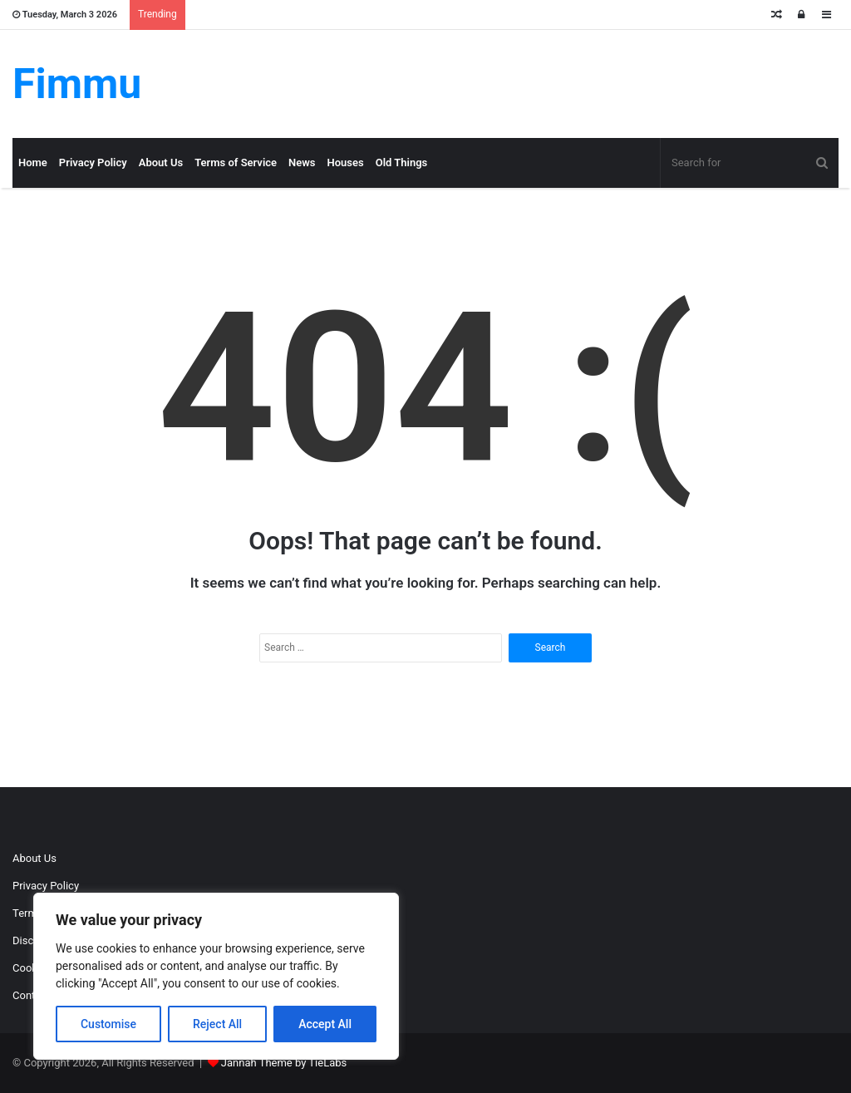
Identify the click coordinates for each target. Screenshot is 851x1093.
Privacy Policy (93, 162)
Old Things (402, 162)
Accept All (325, 1024)
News (301, 162)
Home (32, 162)
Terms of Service (235, 162)
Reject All (217, 1024)
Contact (31, 995)
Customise (108, 1024)
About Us (161, 162)
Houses (345, 162)
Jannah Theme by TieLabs (284, 1062)
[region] (216, 976)
